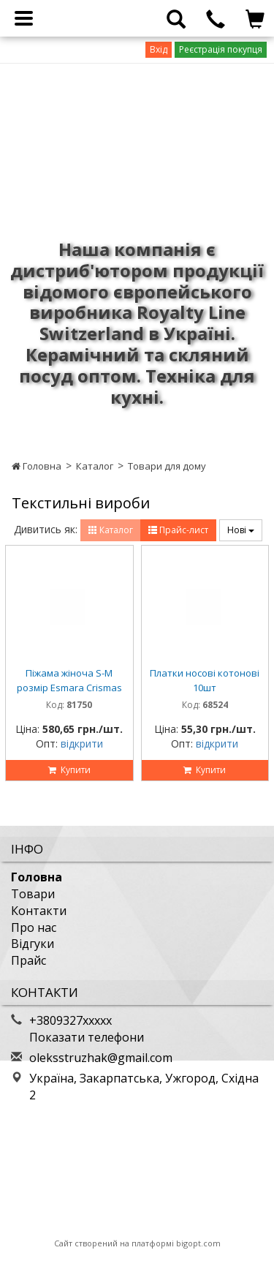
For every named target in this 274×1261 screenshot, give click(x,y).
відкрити (82, 743)
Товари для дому (167, 466)
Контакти (38, 911)
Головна (36, 466)
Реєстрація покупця (220, 49)
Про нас (33, 927)
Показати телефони (86, 1037)
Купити (69, 770)
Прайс (28, 960)
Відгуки (32, 944)
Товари (33, 894)
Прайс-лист (178, 530)
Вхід (158, 49)
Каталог (94, 466)
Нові (240, 530)
